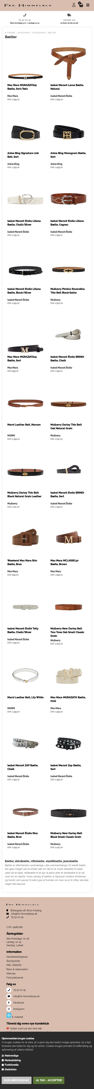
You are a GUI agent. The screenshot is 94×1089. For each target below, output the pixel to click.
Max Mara (12, 96)
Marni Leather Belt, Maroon (24, 424)
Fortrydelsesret (14, 977)
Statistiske (10, 1069)
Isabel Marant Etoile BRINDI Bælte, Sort (67, 494)
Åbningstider (13, 961)
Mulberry (55, 300)
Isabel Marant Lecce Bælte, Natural (67, 87)
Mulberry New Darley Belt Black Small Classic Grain (66, 835)
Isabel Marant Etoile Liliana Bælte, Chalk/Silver (24, 223)
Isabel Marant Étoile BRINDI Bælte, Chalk (67, 358)
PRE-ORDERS (13, 965)
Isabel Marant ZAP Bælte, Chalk (22, 767)
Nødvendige (11, 1055)
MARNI (11, 435)
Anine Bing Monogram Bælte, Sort (68, 155)
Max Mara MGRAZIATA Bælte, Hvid (68, 699)
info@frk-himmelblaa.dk (21, 913)
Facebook (15, 1002)
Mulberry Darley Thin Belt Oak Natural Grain (66, 426)
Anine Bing (13, 164)
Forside (11, 33)
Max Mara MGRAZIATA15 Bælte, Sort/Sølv (22, 87)
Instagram (15, 1008)
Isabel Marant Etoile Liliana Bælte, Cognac (67, 223)
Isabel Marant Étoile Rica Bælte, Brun (22, 835)
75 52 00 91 (14, 917)
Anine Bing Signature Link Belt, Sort (23, 155)
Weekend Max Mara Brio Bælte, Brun (22, 562)
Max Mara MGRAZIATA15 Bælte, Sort (22, 358)
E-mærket (14, 1015)
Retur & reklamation (17, 969)
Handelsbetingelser (17, 956)
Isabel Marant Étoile (61, 96)
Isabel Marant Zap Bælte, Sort (65, 767)
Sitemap (11, 973)
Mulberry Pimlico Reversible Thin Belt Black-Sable (67, 291)
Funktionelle (11, 1064)
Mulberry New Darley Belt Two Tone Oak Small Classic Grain (67, 632)
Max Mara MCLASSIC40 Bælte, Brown (64, 562)
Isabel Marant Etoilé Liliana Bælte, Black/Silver (24, 291)
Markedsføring (13, 1060)
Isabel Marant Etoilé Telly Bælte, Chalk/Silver (22, 630)
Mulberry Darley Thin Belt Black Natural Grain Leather (24, 494)
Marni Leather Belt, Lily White (25, 697)
